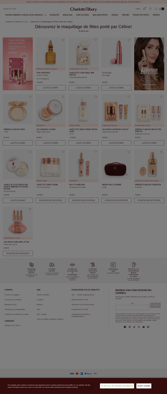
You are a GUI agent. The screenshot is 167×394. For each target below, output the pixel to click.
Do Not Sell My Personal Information (117, 386)
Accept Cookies (144, 386)
